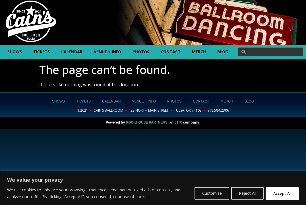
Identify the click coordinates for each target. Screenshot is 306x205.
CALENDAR (71, 51)
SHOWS (14, 51)
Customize (207, 193)
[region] (153, 188)
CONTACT (171, 51)
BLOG (222, 51)
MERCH (199, 51)
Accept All (281, 193)
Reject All (245, 193)
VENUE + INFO (107, 51)
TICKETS (41, 51)
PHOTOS (141, 51)
